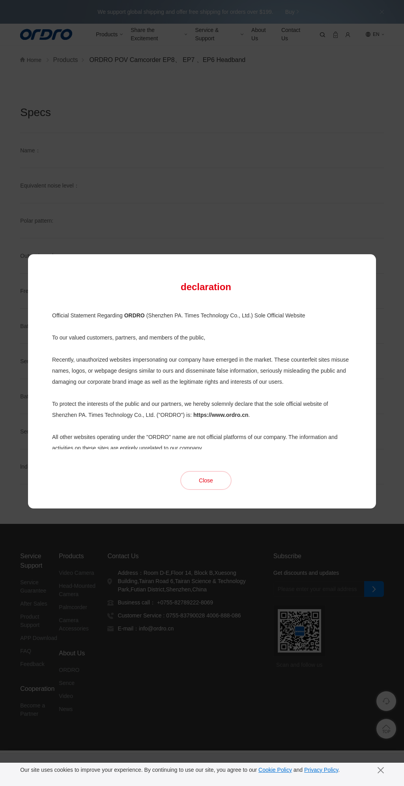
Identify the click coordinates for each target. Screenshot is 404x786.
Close (206, 455)
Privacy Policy (324, 770)
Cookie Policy (277, 770)
